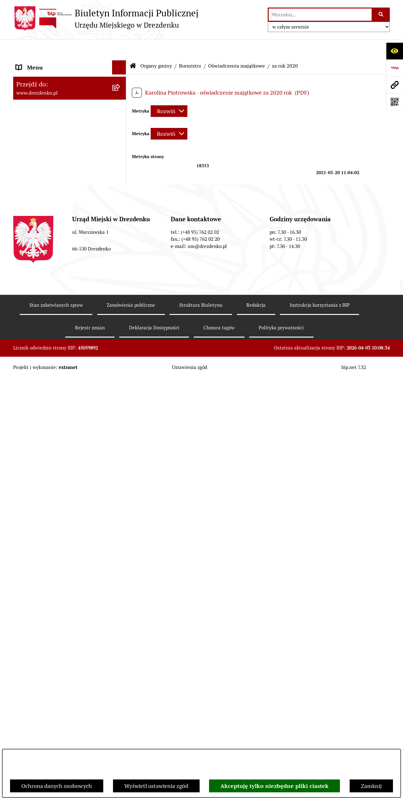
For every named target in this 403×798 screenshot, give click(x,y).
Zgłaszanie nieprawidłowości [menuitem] (52, 727)
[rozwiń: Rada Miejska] (120, 160)
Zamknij (371, 786)
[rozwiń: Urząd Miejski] (120, 128)
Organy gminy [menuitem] (33, 142)
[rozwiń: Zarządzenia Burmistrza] (120, 214)
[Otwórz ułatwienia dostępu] (394, 50)
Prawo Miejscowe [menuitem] (37, 413)
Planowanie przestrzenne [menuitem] (48, 549)
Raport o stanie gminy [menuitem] (43, 442)
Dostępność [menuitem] (31, 713)
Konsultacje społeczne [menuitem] (44, 85)
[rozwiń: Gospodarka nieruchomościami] (120, 535)
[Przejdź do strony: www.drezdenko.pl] (394, 84)
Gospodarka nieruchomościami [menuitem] (54, 535)
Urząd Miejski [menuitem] (33, 127)
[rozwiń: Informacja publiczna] (120, 742)
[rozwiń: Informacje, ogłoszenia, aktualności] (120, 99)
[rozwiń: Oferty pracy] (120, 600)
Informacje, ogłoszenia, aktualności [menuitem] (60, 99)
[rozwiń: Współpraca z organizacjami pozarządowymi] (120, 484)
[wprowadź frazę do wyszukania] (320, 15)
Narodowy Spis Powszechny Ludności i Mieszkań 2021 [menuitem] (64, 67)
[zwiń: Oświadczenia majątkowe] (120, 233)
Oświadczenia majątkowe (236, 47)
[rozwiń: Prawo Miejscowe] (120, 414)
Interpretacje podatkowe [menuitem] (46, 470)
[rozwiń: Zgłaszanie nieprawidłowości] (120, 728)
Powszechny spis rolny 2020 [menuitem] (51, 685)
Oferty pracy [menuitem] (31, 600)
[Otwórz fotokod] (394, 101)
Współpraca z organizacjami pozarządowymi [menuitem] (51, 489)
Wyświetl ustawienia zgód (156, 786)
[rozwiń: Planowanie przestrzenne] (120, 549)
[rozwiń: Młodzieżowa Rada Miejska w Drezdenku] (120, 360)
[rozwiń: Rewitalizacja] (120, 564)
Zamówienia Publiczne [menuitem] (44, 507)
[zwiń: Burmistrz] (120, 178)
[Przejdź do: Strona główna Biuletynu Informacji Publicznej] (133, 47)
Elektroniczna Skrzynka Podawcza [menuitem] (58, 628)
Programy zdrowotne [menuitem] (42, 671)
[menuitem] (69, 160)
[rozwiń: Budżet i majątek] (120, 428)
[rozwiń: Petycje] (120, 657)
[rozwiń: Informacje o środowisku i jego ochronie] (120, 578)
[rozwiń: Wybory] (120, 614)
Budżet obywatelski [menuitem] (40, 456)
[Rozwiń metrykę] (169, 92)
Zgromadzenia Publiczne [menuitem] (47, 643)
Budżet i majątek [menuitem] (37, 428)
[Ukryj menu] (119, 48)
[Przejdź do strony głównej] (105, 18)
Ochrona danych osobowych (56, 786)
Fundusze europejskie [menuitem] (43, 521)
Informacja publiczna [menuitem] (42, 742)
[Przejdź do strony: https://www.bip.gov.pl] (394, 67)
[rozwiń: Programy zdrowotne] (120, 671)
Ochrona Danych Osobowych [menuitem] (52, 699)
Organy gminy (156, 47)
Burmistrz (190, 47)
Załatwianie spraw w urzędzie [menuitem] (52, 113)
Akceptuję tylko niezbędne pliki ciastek (274, 786)
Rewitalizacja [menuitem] (32, 563)
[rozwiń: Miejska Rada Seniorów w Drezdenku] (120, 387)
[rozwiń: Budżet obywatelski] (120, 456)
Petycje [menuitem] (25, 657)
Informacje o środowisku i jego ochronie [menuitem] (54, 582)
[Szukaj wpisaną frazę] (381, 15)
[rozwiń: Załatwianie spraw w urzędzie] (120, 113)
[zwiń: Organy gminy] (120, 142)
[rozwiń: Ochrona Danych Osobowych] (120, 699)
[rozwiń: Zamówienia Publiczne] (120, 507)
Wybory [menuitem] (25, 614)
